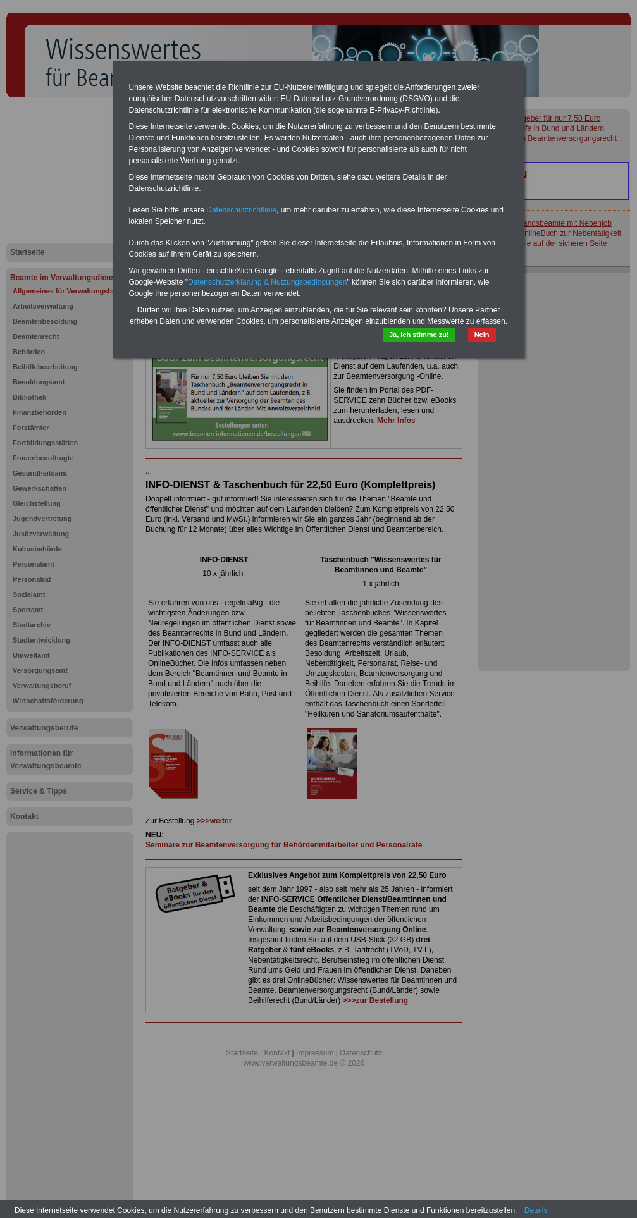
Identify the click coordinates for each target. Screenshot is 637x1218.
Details (536, 1210)
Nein (482, 334)
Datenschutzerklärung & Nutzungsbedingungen (267, 282)
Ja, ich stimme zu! (419, 334)
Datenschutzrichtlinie (241, 210)
